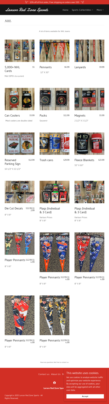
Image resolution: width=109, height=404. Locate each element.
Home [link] (65, 10)
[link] (29, 10)
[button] (82, 10)
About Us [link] (56, 374)
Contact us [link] (43, 374)
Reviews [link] (66, 374)
